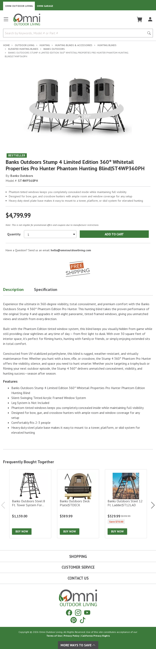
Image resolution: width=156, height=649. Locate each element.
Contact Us (78, 578)
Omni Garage (45, 5)
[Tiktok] (83, 620)
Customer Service (78, 567)
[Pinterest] (73, 620)
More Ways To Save (78, 645)
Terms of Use (54, 635)
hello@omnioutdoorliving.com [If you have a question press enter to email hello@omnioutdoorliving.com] (71, 250)
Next (151, 505)
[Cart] (139, 19)
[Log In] (150, 19)
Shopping (78, 556)
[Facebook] (69, 613)
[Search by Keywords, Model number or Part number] (75, 33)
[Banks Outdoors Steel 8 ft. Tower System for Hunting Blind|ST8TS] (30, 503)
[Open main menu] (6, 21)
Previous (5, 505)
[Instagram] (78, 613)
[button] (18, 290)
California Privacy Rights (95, 635)
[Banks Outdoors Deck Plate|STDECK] (78, 503)
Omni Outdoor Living (19, 5)
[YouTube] (87, 613)
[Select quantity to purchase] (50, 234)
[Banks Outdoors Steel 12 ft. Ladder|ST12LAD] (126, 503)
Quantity (14, 234)
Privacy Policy (71, 635)
